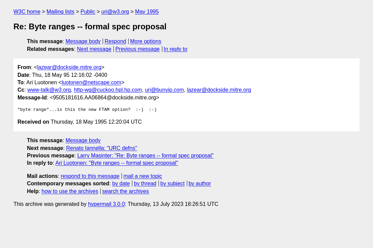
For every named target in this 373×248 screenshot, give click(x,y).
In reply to (175, 49)
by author (200, 183)
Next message (94, 49)
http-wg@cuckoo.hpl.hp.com (108, 90)
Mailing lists (60, 11)
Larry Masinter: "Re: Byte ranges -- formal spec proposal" (145, 155)
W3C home (26, 11)
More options (146, 41)
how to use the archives (70, 191)
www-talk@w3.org (49, 90)
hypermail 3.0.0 (106, 204)
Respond (115, 41)
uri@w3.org (115, 11)
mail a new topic (143, 176)
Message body (83, 41)
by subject (172, 183)
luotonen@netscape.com (91, 82)
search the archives (125, 191)
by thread (145, 183)
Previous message (137, 49)
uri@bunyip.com (164, 90)
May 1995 (147, 11)
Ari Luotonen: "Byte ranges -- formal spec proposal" (116, 163)
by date (121, 183)
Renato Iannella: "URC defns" (101, 148)
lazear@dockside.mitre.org (69, 67)
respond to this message (90, 176)
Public (87, 11)
